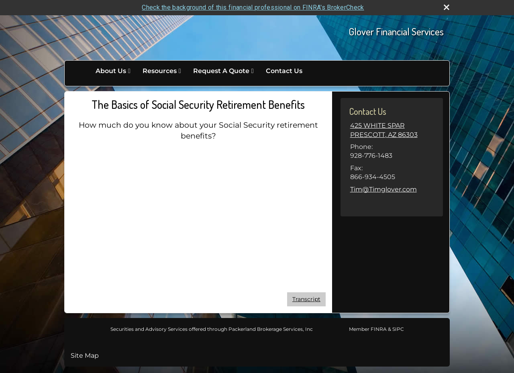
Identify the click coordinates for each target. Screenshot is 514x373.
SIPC (397, 329)
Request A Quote (221, 71)
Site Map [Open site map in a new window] (85, 355)
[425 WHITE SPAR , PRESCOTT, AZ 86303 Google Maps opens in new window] (384, 130)
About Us (111, 71)
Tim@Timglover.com (383, 189)
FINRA (378, 329)
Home (81, 71)
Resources (160, 71)
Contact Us (284, 71)
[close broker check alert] (446, 7)
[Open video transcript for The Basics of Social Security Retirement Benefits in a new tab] (306, 299)
